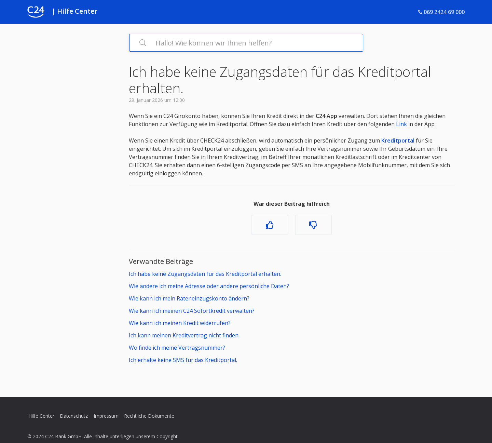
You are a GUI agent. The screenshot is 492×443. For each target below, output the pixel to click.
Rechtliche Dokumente (149, 416)
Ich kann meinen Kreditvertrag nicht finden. (184, 335)
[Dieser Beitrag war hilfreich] (269, 225)
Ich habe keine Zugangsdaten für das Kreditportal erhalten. (205, 274)
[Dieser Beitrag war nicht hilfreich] (313, 225)
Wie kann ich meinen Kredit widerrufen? (180, 323)
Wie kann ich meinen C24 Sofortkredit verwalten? (192, 310)
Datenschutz (74, 416)
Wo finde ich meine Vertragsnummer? (177, 347)
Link (401, 124)
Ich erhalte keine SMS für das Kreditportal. (183, 360)
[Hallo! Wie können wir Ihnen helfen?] (246, 43)
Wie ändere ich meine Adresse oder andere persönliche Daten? (209, 286)
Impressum (106, 416)
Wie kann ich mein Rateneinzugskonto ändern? (189, 298)
